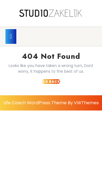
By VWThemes (83, 103)
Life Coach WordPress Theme (35, 103)
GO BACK (51, 81)
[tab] (10, 36)
